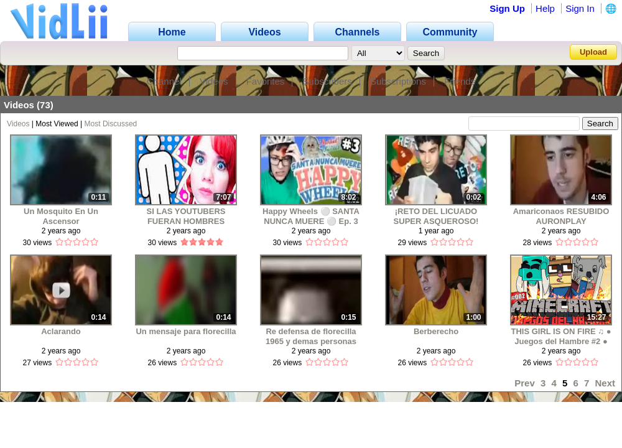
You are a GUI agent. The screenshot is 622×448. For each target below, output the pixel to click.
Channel (164, 81)
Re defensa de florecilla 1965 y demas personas (311, 336)
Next (605, 383)
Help (545, 8)
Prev (524, 383)
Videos (214, 81)
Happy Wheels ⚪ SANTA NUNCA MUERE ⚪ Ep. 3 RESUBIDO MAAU (311, 216)
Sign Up (507, 8)
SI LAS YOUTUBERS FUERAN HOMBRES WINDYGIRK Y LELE (186, 216)
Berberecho (436, 331)
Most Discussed (111, 123)
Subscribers (327, 81)
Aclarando (61, 331)
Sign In (580, 8)
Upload (593, 52)
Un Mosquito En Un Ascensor (61, 216)
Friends (459, 81)
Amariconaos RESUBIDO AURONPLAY (561, 216)
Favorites (265, 81)
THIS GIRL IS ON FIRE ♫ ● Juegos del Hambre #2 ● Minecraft (561, 336)
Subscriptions (398, 81)
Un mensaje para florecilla (186, 331)
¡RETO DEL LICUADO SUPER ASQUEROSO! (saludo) (436, 216)
